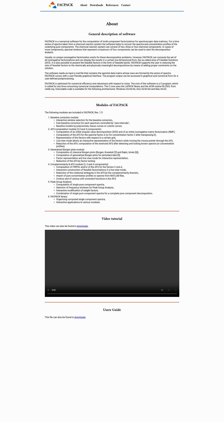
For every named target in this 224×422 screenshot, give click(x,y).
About (83, 5)
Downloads (96, 5)
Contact (125, 5)
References (112, 5)
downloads (82, 226)
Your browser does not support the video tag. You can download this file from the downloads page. (112, 263)
